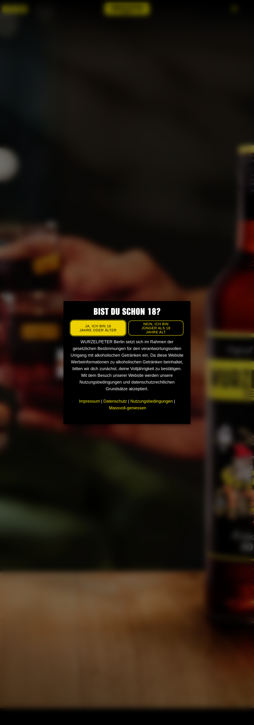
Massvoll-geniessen (127, 407)
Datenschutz (115, 401)
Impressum (89, 401)
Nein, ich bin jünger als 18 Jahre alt (156, 328)
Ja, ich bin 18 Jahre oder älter (98, 328)
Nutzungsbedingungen (151, 401)
